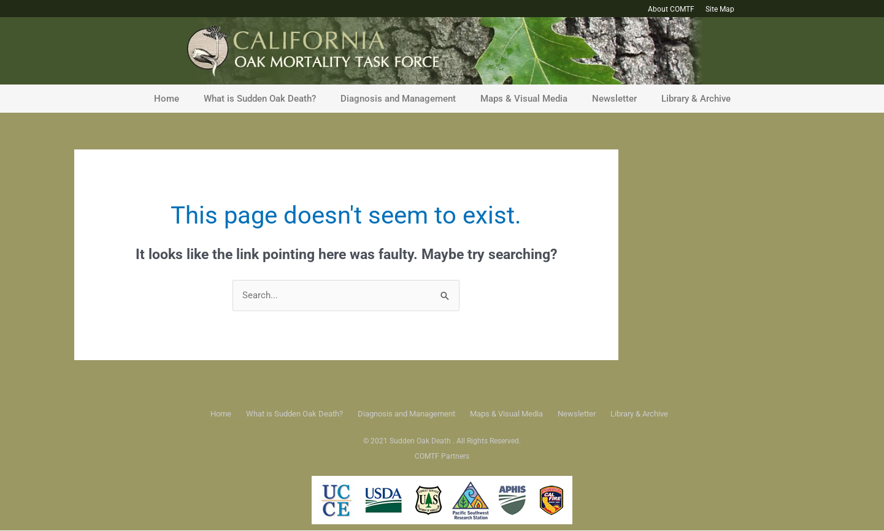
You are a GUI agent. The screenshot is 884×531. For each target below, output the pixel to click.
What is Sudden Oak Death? (260, 98)
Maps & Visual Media (523, 98)
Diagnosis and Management (398, 98)
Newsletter (614, 98)
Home (166, 98)
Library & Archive (696, 98)
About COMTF (671, 9)
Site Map (719, 9)
